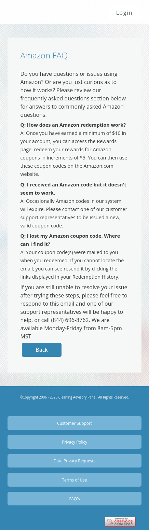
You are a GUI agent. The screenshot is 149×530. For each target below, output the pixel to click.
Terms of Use (74, 480)
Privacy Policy (74, 442)
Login (124, 12)
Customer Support (74, 423)
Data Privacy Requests (74, 460)
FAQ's (74, 498)
